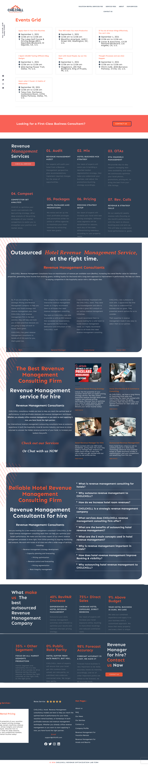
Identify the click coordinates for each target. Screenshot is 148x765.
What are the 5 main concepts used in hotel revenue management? (104, 538)
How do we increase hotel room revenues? (104, 502)
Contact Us (107, 11)
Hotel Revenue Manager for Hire (89, 443)
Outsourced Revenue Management (124, 443)
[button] (108, 485)
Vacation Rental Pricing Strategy (89, 389)
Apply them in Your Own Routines (31, 31)
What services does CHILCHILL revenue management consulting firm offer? (102, 519)
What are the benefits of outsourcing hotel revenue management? (104, 529)
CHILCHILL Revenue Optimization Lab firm (77, 762)
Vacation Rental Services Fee (91, 6)
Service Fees (111, 6)
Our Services (132, 6)
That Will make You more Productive (73, 31)
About (121, 6)
